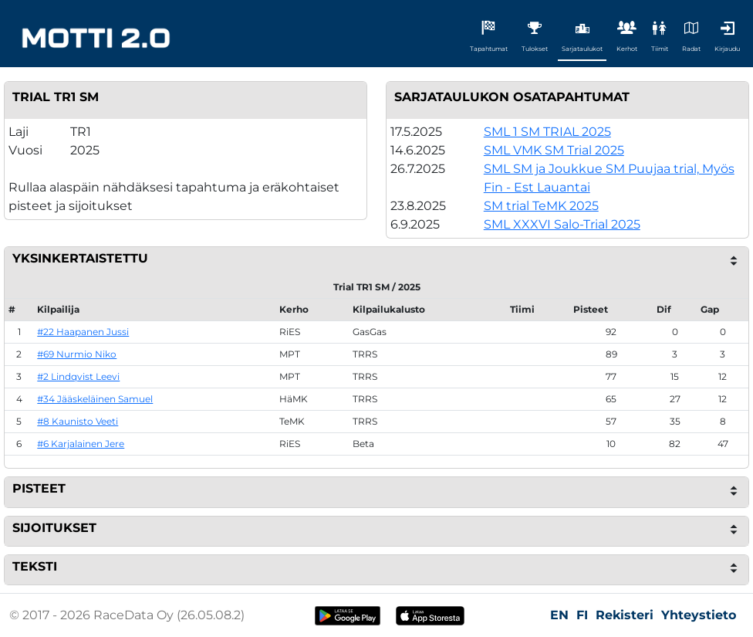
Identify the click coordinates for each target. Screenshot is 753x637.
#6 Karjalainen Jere (80, 443)
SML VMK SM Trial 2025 (554, 150)
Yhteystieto (698, 615)
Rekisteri (624, 615)
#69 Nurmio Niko (76, 354)
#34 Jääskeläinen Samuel (95, 399)
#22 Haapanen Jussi (83, 331)
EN (559, 615)
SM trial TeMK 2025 (541, 205)
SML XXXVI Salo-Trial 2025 (562, 224)
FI (582, 615)
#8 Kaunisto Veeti (77, 421)
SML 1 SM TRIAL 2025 (547, 131)
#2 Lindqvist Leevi (78, 376)
